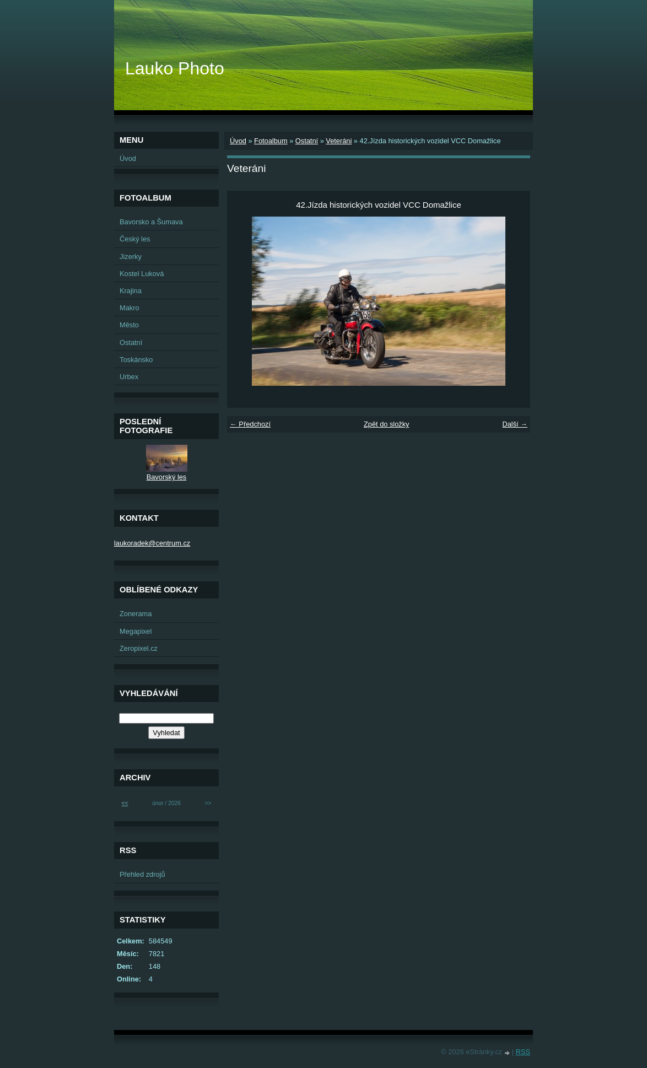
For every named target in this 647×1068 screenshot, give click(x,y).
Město (129, 325)
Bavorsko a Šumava (151, 222)
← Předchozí (250, 424)
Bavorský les (167, 477)
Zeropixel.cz (139, 648)
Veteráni (339, 141)
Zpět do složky (386, 424)
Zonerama (136, 613)
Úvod (238, 141)
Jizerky (131, 256)
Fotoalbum (270, 141)
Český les (135, 239)
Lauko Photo (174, 68)
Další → (514, 424)
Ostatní (306, 141)
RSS (523, 1052)
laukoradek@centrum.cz (152, 543)
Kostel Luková (142, 273)
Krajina (131, 291)
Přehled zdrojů (142, 874)
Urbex (129, 377)
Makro (129, 308)
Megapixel (136, 631)
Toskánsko (136, 359)
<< (124, 803)
